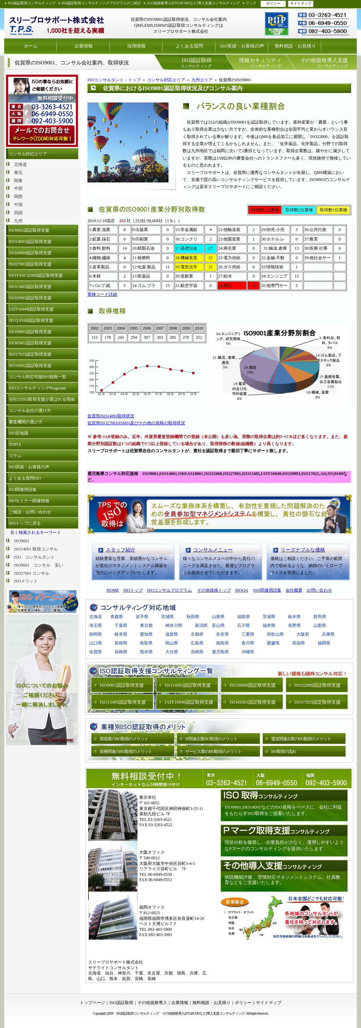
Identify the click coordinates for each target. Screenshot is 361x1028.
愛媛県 (273, 643)
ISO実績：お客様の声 (242, 46)
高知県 (298, 643)
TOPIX (15, 444)
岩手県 (142, 616)
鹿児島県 (220, 651)
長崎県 (121, 651)
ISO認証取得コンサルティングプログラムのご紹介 (101, 3)
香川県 (247, 643)
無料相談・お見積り (295, 46)
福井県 (269, 625)
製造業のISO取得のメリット (124, 738)
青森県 (116, 616)
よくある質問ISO (25, 478)
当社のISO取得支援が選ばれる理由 (42, 399)
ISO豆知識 (18, 433)
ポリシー (273, 3)
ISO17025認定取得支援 (30, 354)
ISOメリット (26, 581)
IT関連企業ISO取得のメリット (211, 738)
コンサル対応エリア (28, 153)
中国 (18, 204)
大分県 (171, 651)
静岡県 (95, 634)
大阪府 (302, 634)
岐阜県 (121, 634)
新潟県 (201, 625)
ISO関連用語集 (23, 489)
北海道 (20, 164)
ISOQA (241, 590)
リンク (251, 3)
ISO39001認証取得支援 (30, 331)
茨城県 (269, 616)
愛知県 (146, 634)
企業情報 (83, 46)
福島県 (243, 616)
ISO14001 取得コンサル (36, 549)
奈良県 (222, 634)
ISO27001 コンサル (31, 573)
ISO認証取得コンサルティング (32, 3)
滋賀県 (171, 634)
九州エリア (202, 79)
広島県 (197, 643)
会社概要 (294, 590)
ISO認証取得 (121, 1002)
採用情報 (136, 46)
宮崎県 (199, 651)
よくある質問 (189, 46)
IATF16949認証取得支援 (31, 309)
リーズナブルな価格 (303, 550)
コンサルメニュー (213, 550)
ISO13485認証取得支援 (30, 286)
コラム (15, 455)
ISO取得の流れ (283, 751)
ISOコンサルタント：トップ (114, 79)
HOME (112, 590)
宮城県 (167, 616)
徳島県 (222, 643)
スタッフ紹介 (120, 550)
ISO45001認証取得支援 (30, 343)
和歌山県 (275, 634)
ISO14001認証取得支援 (30, 241)
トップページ (92, 1002)
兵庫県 (328, 634)
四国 (18, 212)
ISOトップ (133, 590)
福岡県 (324, 643)
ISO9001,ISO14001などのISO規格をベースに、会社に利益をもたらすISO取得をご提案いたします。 (283, 810)
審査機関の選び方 (26, 421)
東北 (18, 172)
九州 (18, 220)
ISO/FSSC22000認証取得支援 (36, 275)
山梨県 (319, 625)
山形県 (218, 616)
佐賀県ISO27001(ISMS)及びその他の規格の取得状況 (136, 422)
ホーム (31, 46)
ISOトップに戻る (25, 523)
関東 (18, 180)
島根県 (121, 643)
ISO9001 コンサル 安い (38, 565)
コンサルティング (196, 62)
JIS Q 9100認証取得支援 (31, 320)
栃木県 (294, 616)
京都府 (197, 634)
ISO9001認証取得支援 (29, 230)
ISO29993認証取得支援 (30, 297)
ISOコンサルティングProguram (37, 388)
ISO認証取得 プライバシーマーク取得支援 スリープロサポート (57, 23)
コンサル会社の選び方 (30, 410)
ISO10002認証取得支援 (30, 365)
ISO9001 (21, 540)
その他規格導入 (152, 1002)
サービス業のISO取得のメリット (213, 751)
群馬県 (319, 616)
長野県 (294, 625)
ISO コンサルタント (34, 557)
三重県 (247, 634)
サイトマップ (300, 3)
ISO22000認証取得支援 (317, 685)
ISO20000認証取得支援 (30, 252)
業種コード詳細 (102, 294)
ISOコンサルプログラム (169, 590)
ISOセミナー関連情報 (29, 500)
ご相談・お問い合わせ (30, 512)
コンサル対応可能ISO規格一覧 (37, 376)
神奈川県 (173, 625)
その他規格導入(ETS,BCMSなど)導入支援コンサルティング (193, 3)
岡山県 (171, 643)
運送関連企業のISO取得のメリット (301, 738)
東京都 (146, 625)
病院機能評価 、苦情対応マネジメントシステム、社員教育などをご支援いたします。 (282, 879)
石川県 (243, 625)
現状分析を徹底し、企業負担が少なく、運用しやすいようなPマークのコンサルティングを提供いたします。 (284, 845)
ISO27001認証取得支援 (30, 264)
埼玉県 (95, 625)
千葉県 (121, 625)
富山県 (218, 625)
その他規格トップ (214, 590)
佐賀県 (95, 651)
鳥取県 (146, 643)
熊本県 (146, 651)
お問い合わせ (319, 590)
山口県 (95, 643)
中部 (18, 188)
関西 (18, 196)
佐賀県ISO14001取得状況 (110, 415)
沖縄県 (247, 651)
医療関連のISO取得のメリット (126, 751)
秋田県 (192, 616)
